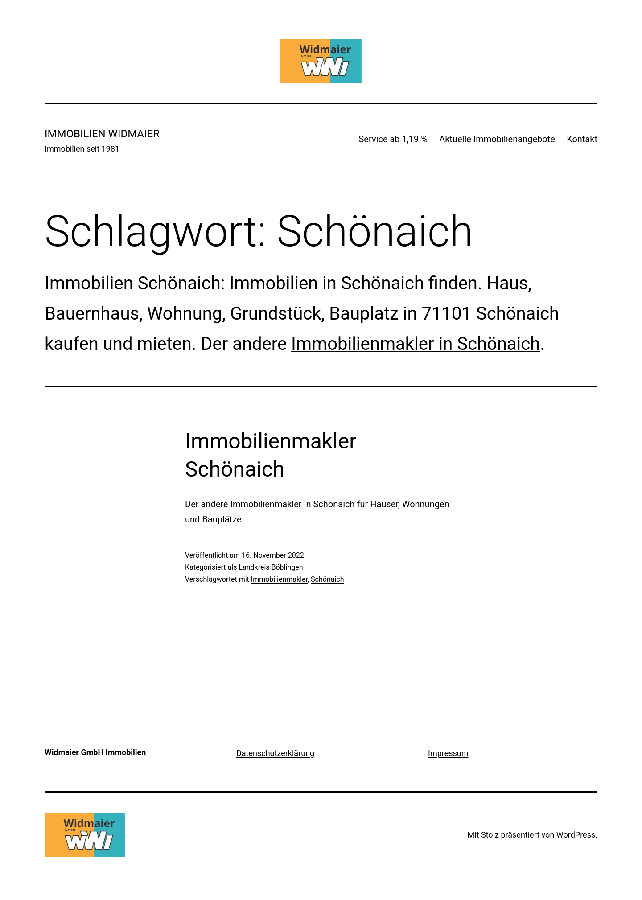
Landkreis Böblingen (271, 567)
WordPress (575, 834)
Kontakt (582, 139)
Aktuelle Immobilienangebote (497, 139)
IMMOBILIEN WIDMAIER (102, 133)
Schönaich (327, 579)
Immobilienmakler (279, 579)
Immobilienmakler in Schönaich (415, 343)
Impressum (448, 753)
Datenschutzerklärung (275, 753)
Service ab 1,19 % (392, 139)
